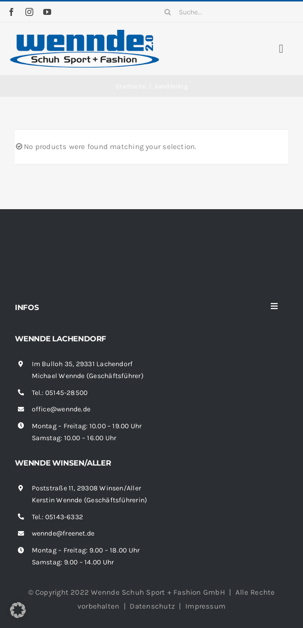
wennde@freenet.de (63, 533)
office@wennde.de (61, 409)
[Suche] (167, 11)
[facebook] (11, 12)
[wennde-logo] (84, 33)
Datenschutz (152, 606)
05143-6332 (64, 517)
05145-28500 (66, 393)
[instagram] (29, 12)
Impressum (205, 606)
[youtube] (47, 12)
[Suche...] (226, 11)
